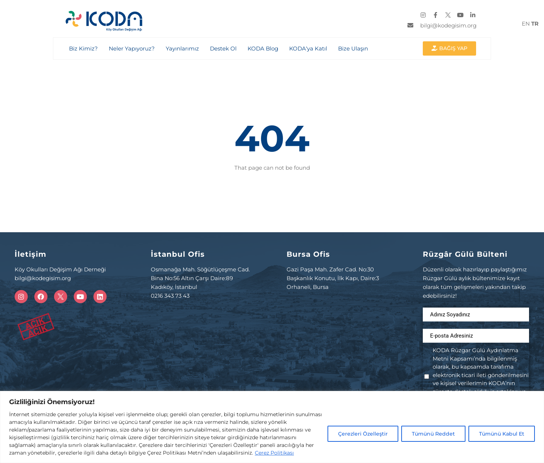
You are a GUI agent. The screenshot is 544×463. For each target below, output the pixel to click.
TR (535, 23)
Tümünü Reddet (433, 433)
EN (526, 23)
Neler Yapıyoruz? (131, 48)
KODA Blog (262, 48)
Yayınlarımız (182, 48)
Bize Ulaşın (353, 48)
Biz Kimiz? (83, 48)
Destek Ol (223, 48)
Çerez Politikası (274, 452)
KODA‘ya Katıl (308, 48)
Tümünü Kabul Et (501, 433)
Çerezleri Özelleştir (363, 433)
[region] (272, 427)
